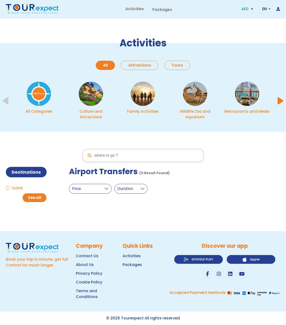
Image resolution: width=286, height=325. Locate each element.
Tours (178, 65)
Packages (160, 9)
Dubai (17, 188)
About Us (85, 264)
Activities (135, 9)
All (104, 65)
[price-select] (91, 189)
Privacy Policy (89, 273)
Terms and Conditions (87, 293)
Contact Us (87, 256)
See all (34, 198)
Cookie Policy (89, 282)
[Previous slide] (6, 101)
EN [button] (264, 9)
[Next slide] (280, 101)
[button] (247, 10)
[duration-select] (133, 189)
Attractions (139, 65)
